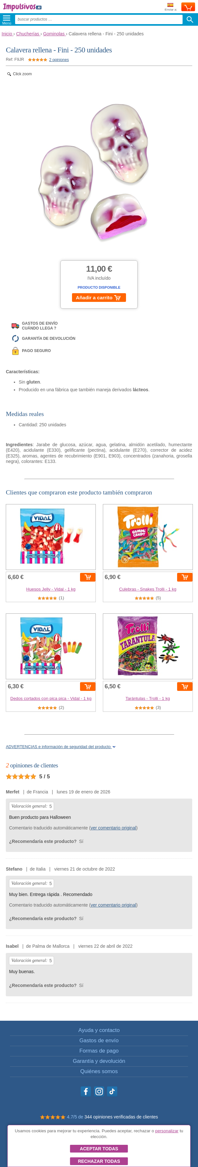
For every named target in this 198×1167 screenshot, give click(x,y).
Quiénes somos (99, 1071)
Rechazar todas (99, 1161)
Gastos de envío (99, 1040)
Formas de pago (99, 1051)
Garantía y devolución (99, 1061)
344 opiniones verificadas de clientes (121, 1116)
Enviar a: (171, 7)
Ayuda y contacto (99, 1030)
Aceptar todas (99, 1148)
